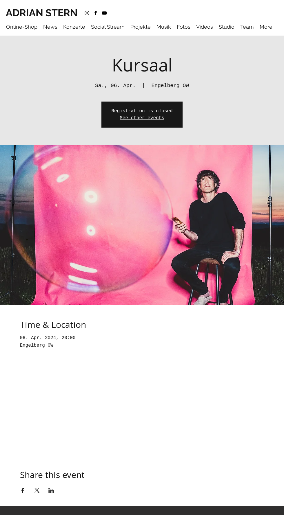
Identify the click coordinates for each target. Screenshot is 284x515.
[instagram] (87, 13)
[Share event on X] (37, 490)
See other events (142, 118)
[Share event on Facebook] (23, 490)
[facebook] (96, 13)
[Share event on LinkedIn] (51, 490)
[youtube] (104, 13)
